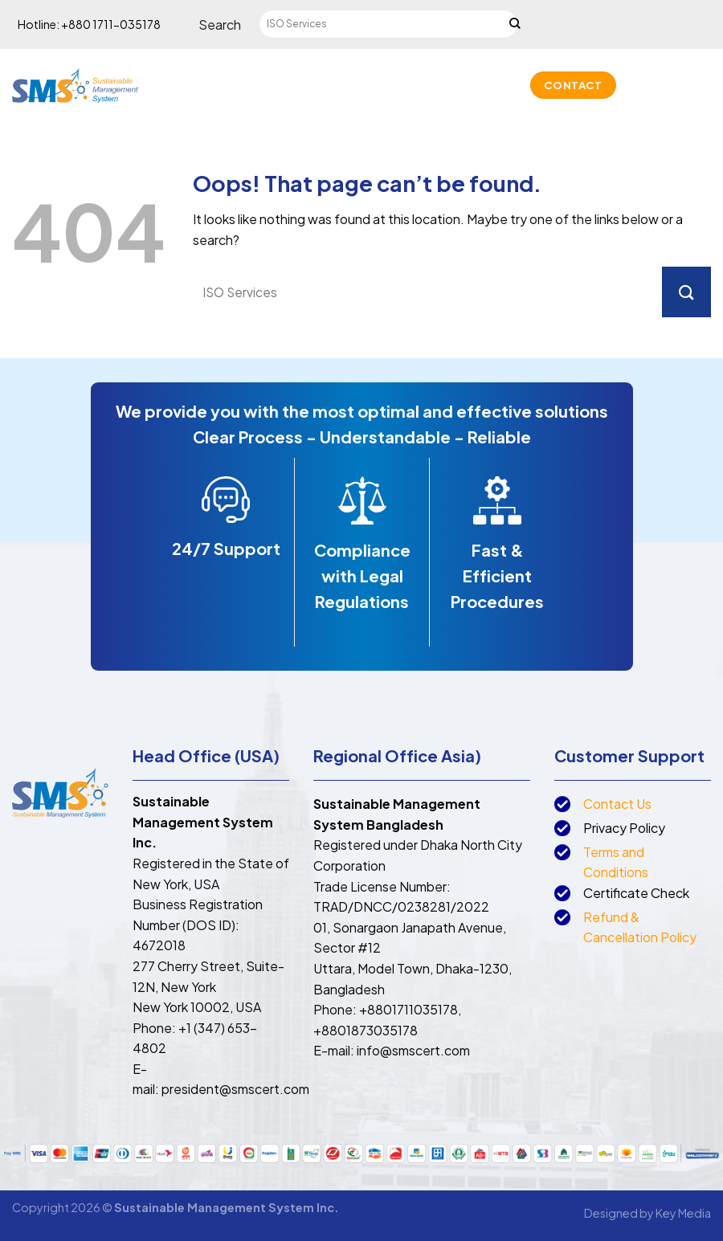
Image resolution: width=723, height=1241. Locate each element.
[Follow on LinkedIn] (700, 85)
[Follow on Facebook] (637, 85)
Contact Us (617, 803)
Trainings (402, 68)
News (476, 100)
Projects (353, 100)
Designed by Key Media (647, 1213)
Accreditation (496, 68)
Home (208, 68)
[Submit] (514, 25)
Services (331, 68)
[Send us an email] (658, 85)
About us (266, 68)
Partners (279, 100)
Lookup (419, 100)
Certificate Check (636, 892)
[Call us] (679, 85)
